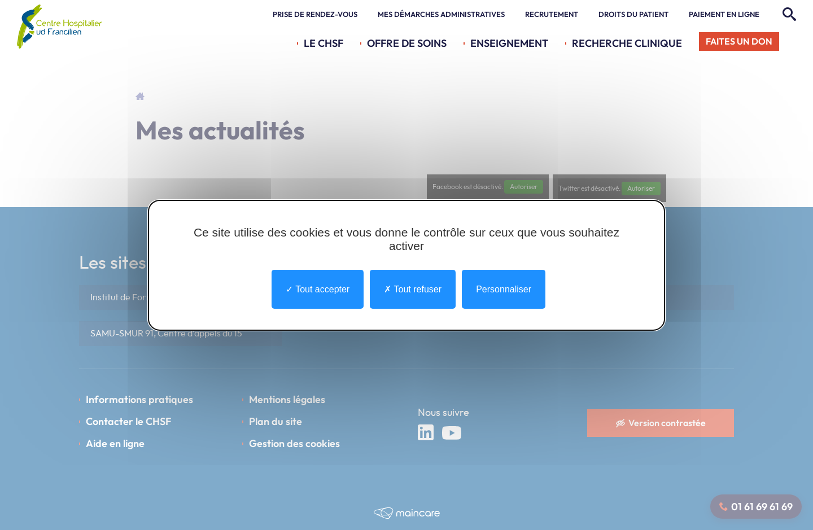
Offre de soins (407, 43)
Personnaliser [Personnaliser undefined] (503, 289)
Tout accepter (317, 289)
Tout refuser (413, 289)
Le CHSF (323, 43)
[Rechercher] (788, 15)
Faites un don (739, 41)
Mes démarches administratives (441, 14)
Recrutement (551, 14)
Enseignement (509, 43)
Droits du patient (633, 14)
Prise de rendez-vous (315, 14)
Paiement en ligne (724, 14)
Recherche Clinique (627, 43)
